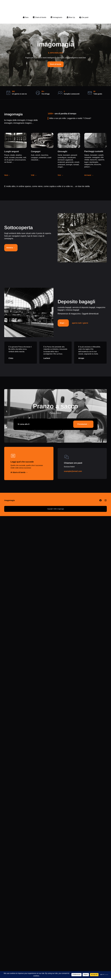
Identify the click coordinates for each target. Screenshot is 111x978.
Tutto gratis (97, 94)
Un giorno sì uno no (19, 94)
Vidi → (34, 175)
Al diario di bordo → (19, 472)
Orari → (63, 323)
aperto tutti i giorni (80, 323)
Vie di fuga (45, 94)
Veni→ (7, 175)
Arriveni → (89, 175)
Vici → (60, 175)
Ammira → (10, 248)
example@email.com (73, 471)
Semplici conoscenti (71, 94)
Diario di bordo (55, 64)
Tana (25, 17)
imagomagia (55, 8)
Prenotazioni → (83, 424)
